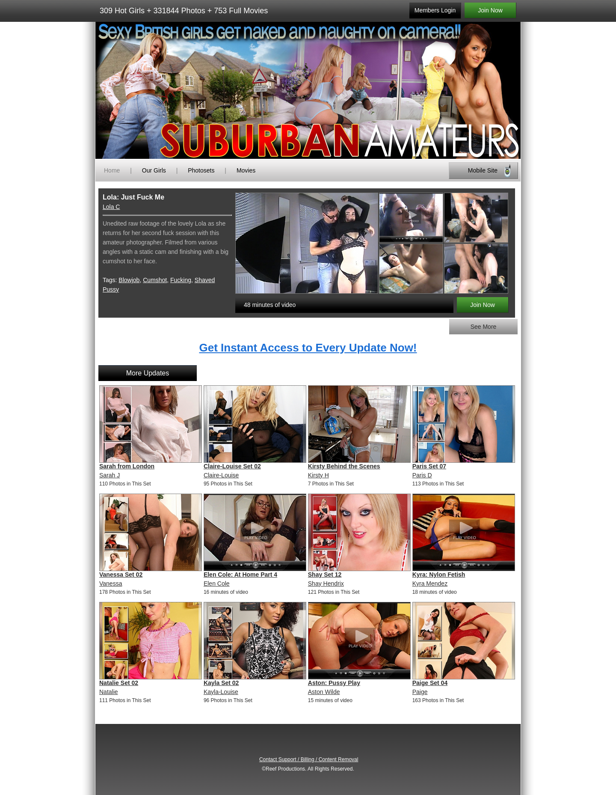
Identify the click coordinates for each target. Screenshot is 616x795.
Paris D (422, 475)
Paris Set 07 (429, 466)
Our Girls (154, 170)
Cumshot (155, 280)
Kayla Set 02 (221, 682)
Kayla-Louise (221, 691)
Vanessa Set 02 (120, 574)
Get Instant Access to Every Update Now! (308, 347)
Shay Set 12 (325, 574)
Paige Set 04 (430, 682)
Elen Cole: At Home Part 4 (240, 574)
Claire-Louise (221, 475)
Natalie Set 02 (118, 682)
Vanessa (110, 583)
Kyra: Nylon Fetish (438, 574)
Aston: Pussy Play (334, 682)
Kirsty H (318, 475)
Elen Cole (217, 583)
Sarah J (109, 475)
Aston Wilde (324, 691)
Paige (420, 691)
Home (112, 170)
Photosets (201, 170)
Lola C (111, 206)
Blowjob (128, 280)
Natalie (108, 691)
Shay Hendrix (326, 583)
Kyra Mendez (429, 583)
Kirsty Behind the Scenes (344, 466)
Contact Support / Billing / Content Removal (308, 759)
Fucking (180, 280)
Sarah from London (126, 466)
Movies (246, 170)
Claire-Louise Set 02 (232, 466)
